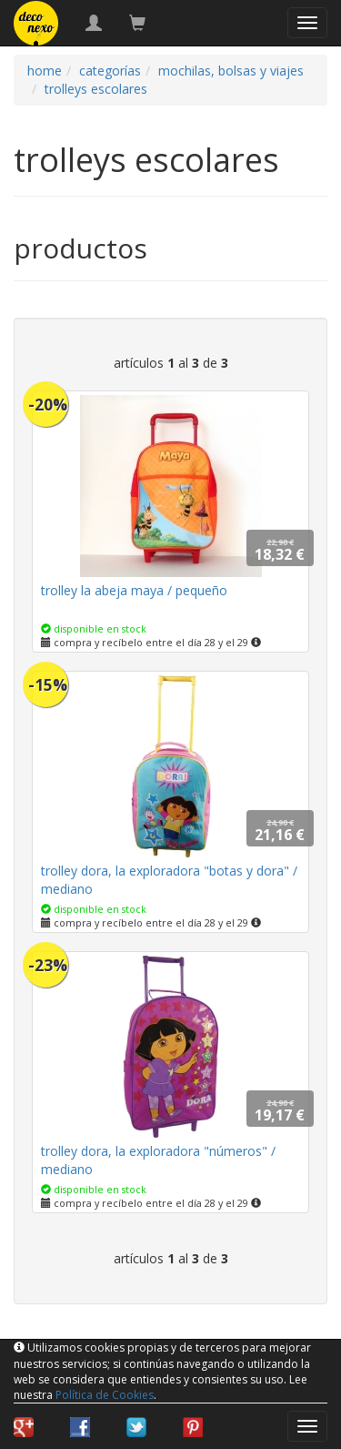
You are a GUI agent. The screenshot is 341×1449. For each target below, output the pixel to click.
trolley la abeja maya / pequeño (134, 590)
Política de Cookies (104, 1395)
